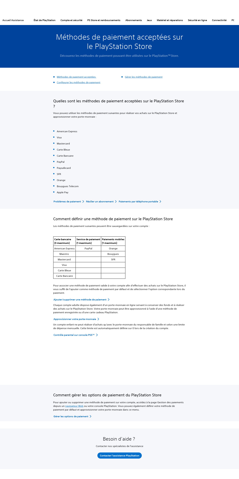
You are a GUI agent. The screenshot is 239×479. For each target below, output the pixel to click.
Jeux (149, 20)
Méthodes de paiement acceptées (76, 76)
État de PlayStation (44, 20)
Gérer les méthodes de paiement (143, 76)
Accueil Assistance (13, 20)
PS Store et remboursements (103, 20)
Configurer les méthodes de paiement (78, 82)
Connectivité (219, 20)
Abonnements (133, 20)
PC (233, 20)
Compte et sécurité (71, 20)
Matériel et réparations (170, 20)
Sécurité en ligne (197, 20)
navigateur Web (74, 405)
